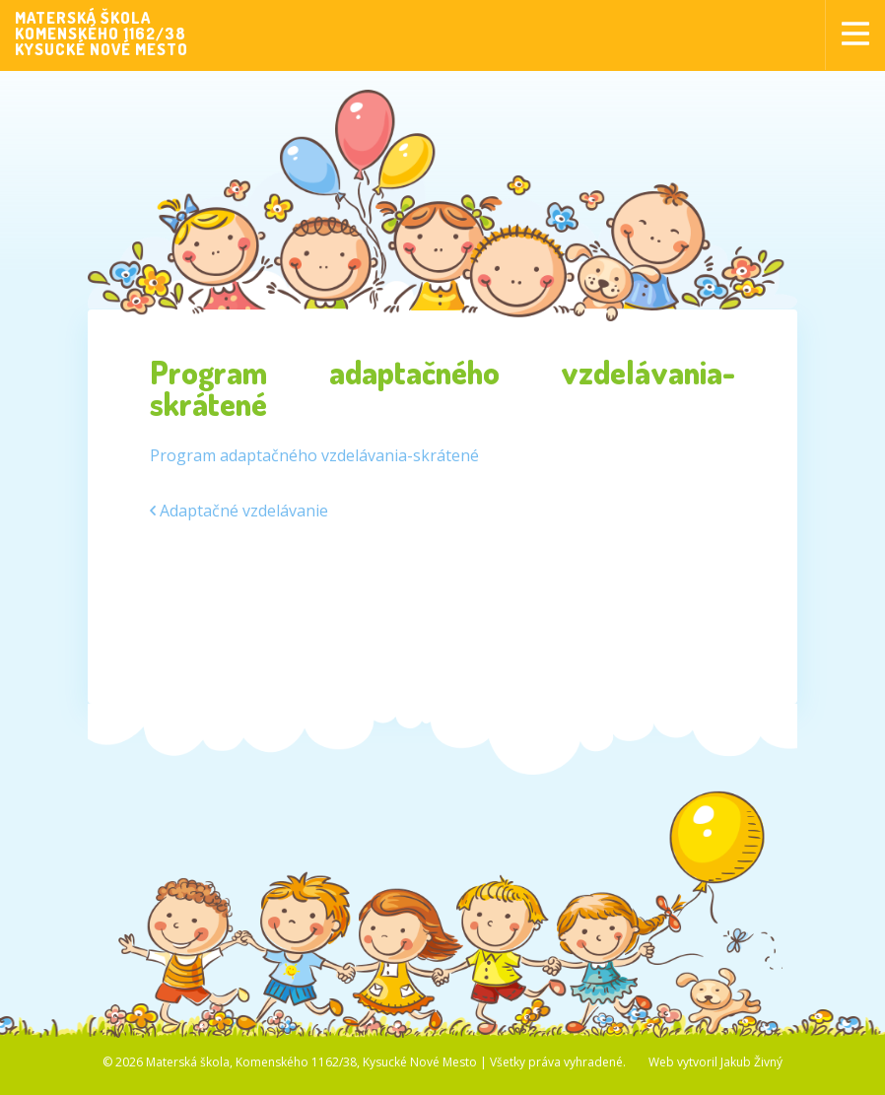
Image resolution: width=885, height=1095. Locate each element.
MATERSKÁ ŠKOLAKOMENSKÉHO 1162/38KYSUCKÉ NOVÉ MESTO (101, 33)
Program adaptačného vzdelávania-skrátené (314, 455)
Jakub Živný (751, 1062)
